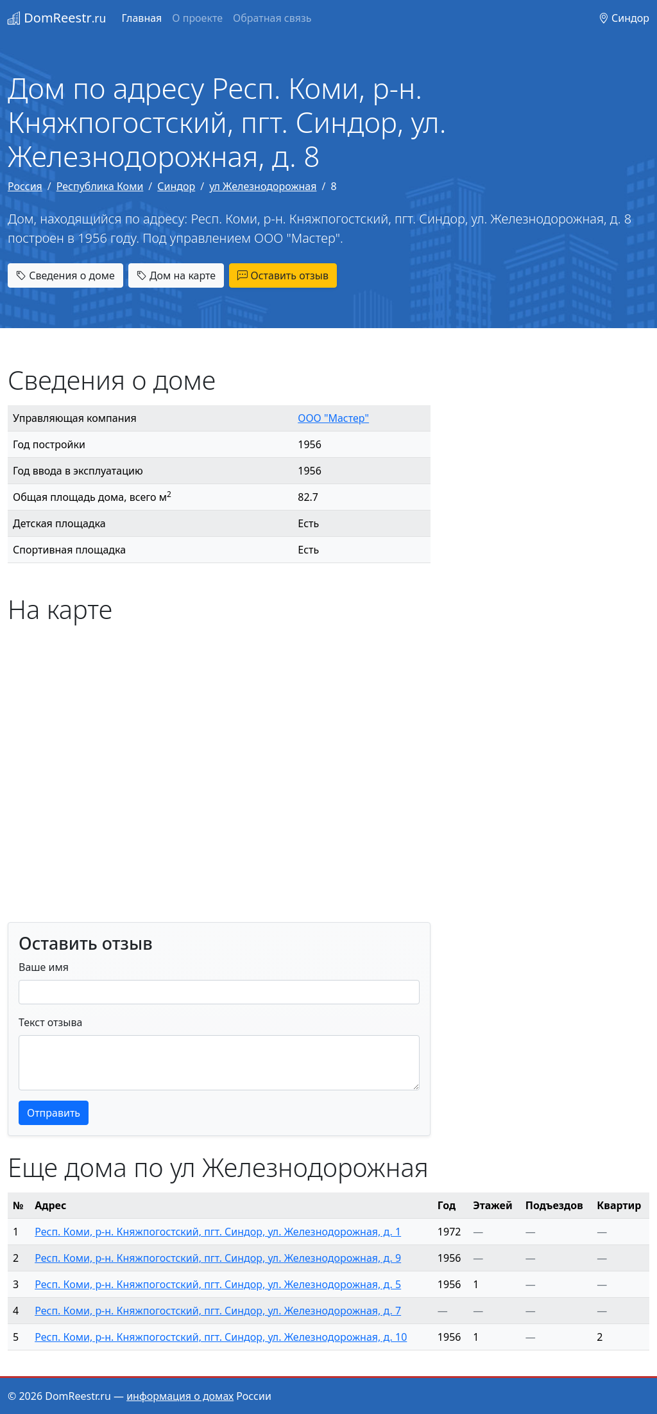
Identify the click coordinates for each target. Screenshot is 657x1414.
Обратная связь (272, 18)
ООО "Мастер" (333, 418)
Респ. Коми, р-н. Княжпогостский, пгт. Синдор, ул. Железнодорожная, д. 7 (218, 1311)
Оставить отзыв (282, 275)
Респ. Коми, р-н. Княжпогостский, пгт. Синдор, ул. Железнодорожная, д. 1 (218, 1232)
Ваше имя (44, 967)
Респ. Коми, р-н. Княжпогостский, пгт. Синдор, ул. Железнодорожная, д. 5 (218, 1284)
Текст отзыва (50, 1022)
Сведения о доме (65, 275)
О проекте (197, 18)
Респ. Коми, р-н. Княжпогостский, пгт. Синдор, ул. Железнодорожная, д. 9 (218, 1258)
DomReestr (57, 17)
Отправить (53, 1113)
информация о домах (180, 1396)
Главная (141, 18)
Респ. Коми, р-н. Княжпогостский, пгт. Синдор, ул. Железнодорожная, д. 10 (221, 1337)
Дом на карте (176, 275)
